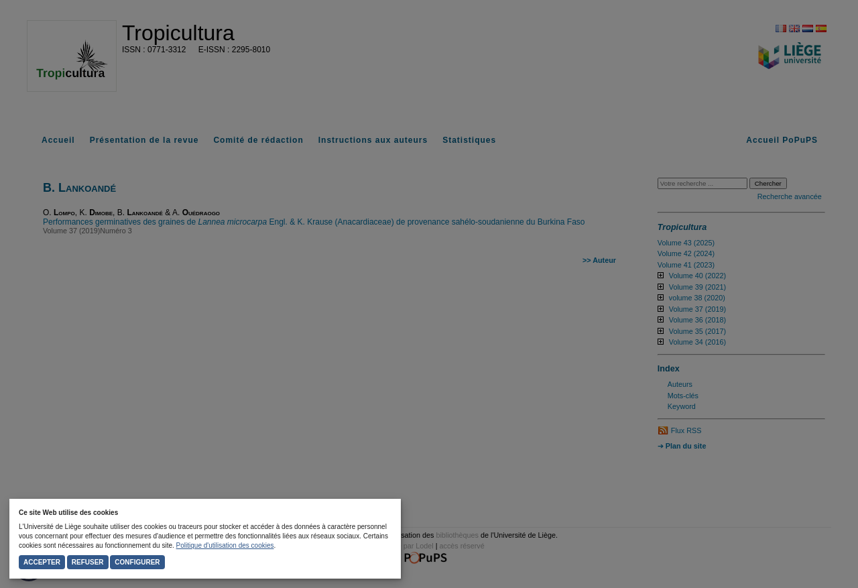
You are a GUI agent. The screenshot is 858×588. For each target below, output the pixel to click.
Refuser (88, 562)
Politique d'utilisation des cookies (225, 545)
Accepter (41, 562)
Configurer (137, 562)
